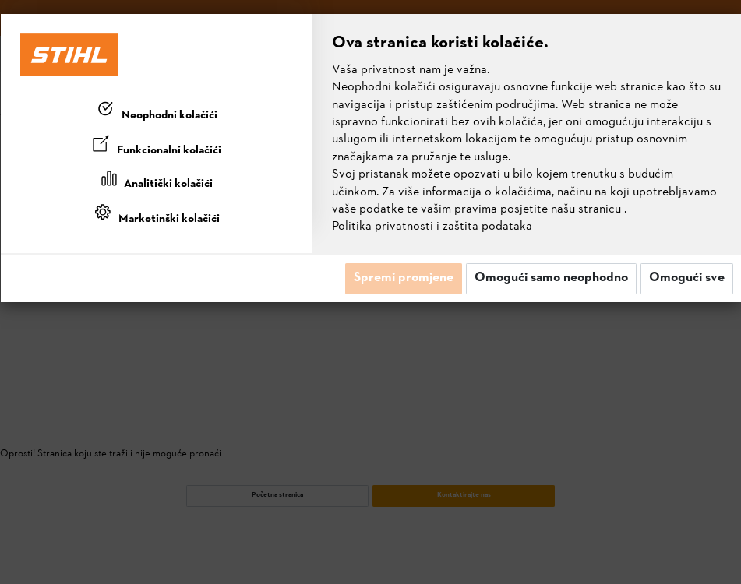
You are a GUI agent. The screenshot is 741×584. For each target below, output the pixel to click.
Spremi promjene (403, 278)
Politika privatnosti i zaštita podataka (432, 226)
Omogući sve (687, 278)
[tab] (156, 112)
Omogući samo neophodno (551, 278)
